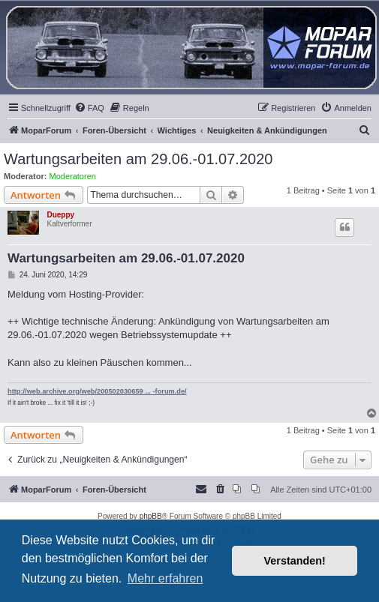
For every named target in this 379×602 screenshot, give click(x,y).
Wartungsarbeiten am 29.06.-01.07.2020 (138, 159)
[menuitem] (89, 108)
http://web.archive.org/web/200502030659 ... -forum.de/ (97, 391)
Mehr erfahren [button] (165, 578)
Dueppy (60, 215)
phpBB (151, 516)
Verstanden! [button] (295, 561)
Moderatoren (73, 176)
